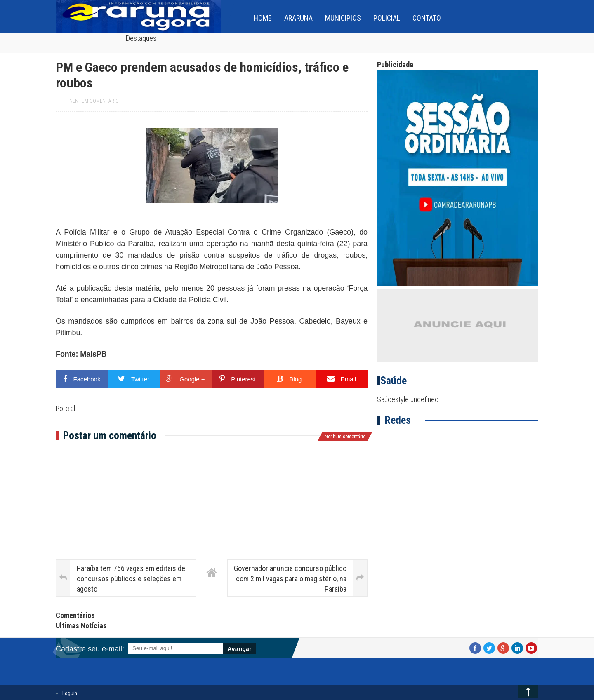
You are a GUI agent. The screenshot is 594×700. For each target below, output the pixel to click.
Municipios (343, 18)
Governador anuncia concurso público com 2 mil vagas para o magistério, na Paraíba (290, 578)
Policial (386, 18)
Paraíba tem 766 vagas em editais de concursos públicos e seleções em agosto (131, 578)
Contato (426, 18)
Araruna (298, 18)
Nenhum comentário (94, 101)
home (263, 18)
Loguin (69, 693)
